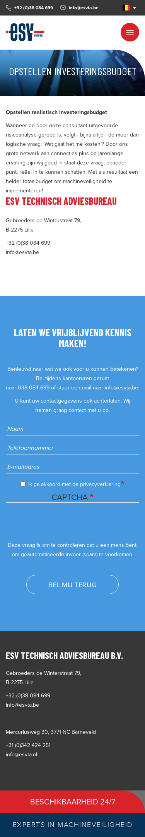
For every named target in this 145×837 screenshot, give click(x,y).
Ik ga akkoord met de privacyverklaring (70, 484)
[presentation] (64, 525)
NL (126, 7)
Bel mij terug (72, 585)
